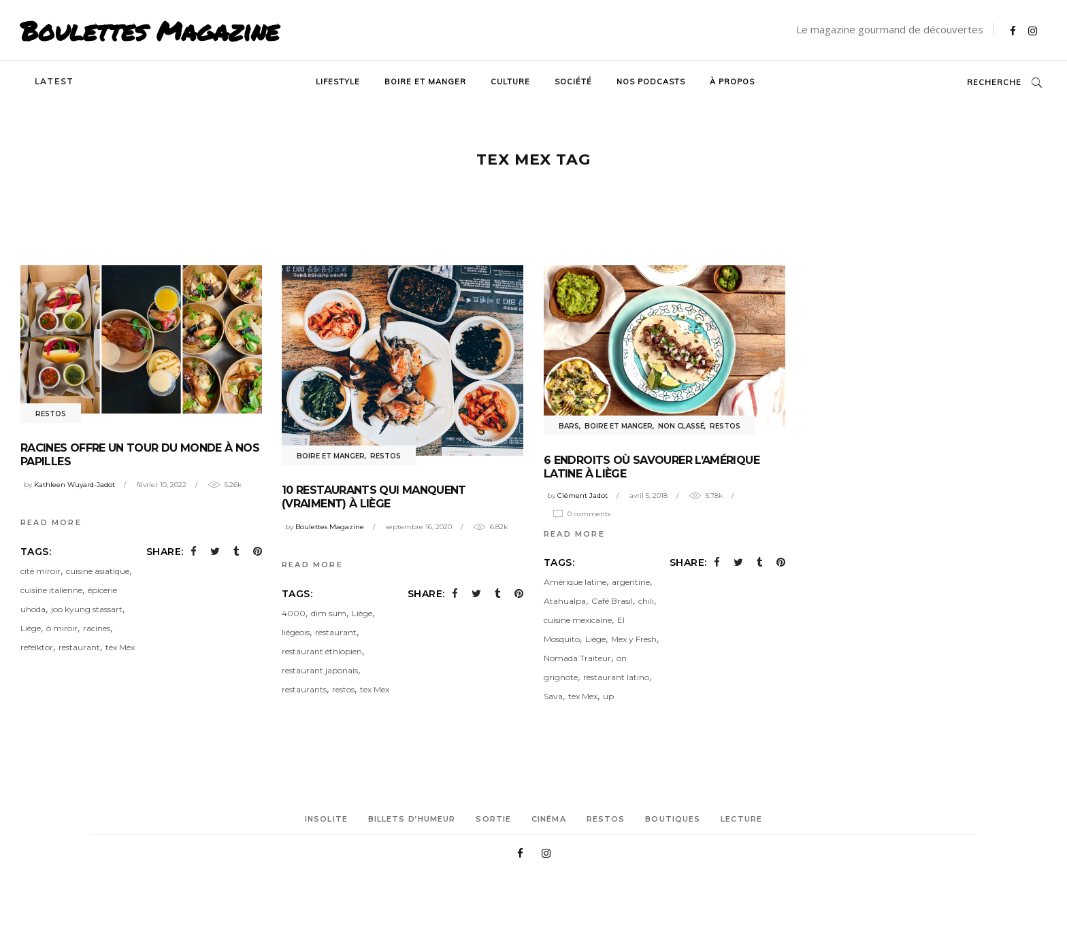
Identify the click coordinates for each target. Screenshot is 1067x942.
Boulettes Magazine (149, 30)
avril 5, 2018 (648, 495)
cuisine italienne (51, 590)
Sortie (493, 819)
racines (96, 628)
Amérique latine (575, 582)
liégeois (296, 632)
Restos (50, 413)
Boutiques (672, 819)
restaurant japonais (320, 670)
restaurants (304, 689)
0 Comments (589, 513)
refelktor (36, 647)
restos (343, 689)
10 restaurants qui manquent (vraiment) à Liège (374, 497)
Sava (553, 696)
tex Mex (120, 647)
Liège (30, 628)
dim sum (328, 613)
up (608, 696)
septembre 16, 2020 (419, 526)
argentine (631, 582)
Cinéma (548, 819)
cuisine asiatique (97, 571)
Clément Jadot (582, 495)
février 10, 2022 (161, 484)
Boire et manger (331, 456)
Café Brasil (612, 601)
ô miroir (62, 628)
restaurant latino (616, 677)
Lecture (741, 819)
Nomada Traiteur (577, 658)
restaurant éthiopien (322, 651)
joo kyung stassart (86, 609)
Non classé (681, 426)
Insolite (326, 819)
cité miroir (40, 571)
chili (646, 601)
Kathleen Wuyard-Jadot (74, 484)
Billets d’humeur (412, 819)
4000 (294, 613)
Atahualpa (565, 601)
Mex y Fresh (634, 639)
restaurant (79, 647)
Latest (54, 81)
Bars (569, 426)
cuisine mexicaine (578, 620)
